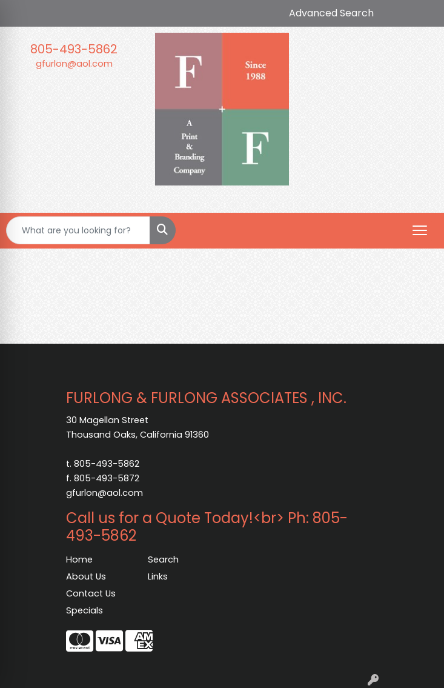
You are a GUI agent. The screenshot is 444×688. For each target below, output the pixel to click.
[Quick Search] (78, 230)
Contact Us (91, 593)
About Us (86, 576)
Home (79, 559)
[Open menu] (420, 230)
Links (158, 576)
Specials (84, 610)
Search (163, 559)
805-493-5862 (74, 49)
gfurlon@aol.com (74, 64)
